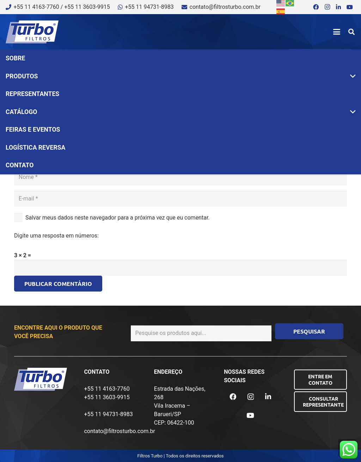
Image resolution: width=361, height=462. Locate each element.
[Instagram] (327, 7)
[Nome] (180, 177)
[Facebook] (316, 7)
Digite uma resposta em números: (56, 235)
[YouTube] (349, 7)
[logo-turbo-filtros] (32, 31)
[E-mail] (180, 199)
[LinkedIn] (338, 7)
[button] (337, 31)
